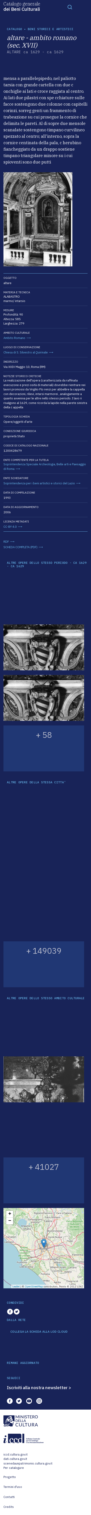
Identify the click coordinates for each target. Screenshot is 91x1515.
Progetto (9, 1477)
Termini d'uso (12, 1487)
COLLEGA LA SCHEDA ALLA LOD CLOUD (39, 1332)
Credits (8, 1507)
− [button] (9, 1221)
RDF (6, 542)
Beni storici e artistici (50, 29)
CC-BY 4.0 (10, 527)
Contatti (9, 1497)
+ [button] (9, 1214)
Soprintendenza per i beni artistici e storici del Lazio (39, 483)
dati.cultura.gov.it (15, 1459)
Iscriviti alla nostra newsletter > (39, 1387)
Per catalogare (13, 1468)
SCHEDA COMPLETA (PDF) (20, 547)
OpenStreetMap (34, 1286)
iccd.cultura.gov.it (15, 1454)
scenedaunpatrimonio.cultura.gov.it (27, 1463)
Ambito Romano (14, 338)
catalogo (14, 29)
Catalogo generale (21, 6)
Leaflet (16, 1286)
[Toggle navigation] (69, 7)
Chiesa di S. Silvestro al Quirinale (25, 352)
